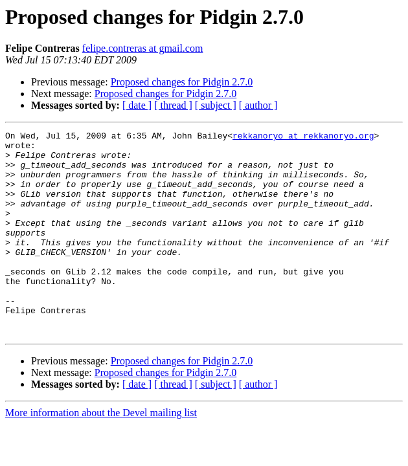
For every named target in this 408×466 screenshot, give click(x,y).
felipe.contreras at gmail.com (142, 48)
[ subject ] (215, 105)
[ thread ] (173, 105)
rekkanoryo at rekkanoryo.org (303, 137)
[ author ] (258, 105)
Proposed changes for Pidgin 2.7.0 (182, 81)
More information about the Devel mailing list (101, 453)
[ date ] (137, 105)
